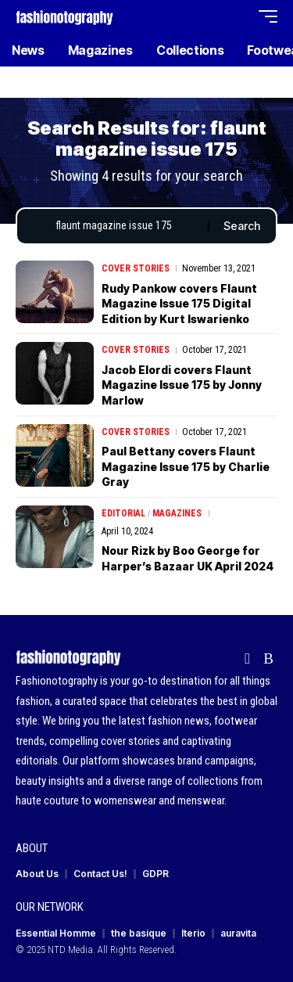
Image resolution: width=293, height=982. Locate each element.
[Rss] (268, 658)
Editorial (123, 513)
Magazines (177, 513)
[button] (208, 16)
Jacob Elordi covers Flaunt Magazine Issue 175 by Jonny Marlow (182, 385)
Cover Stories (136, 268)
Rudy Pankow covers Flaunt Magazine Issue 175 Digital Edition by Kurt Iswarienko (179, 304)
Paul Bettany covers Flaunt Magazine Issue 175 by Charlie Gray (186, 466)
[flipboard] (247, 658)
